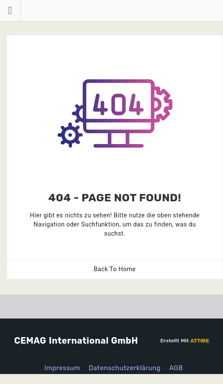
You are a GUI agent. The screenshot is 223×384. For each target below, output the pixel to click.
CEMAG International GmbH (76, 340)
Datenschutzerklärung (125, 368)
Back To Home (115, 269)
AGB (176, 368)
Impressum (62, 368)
